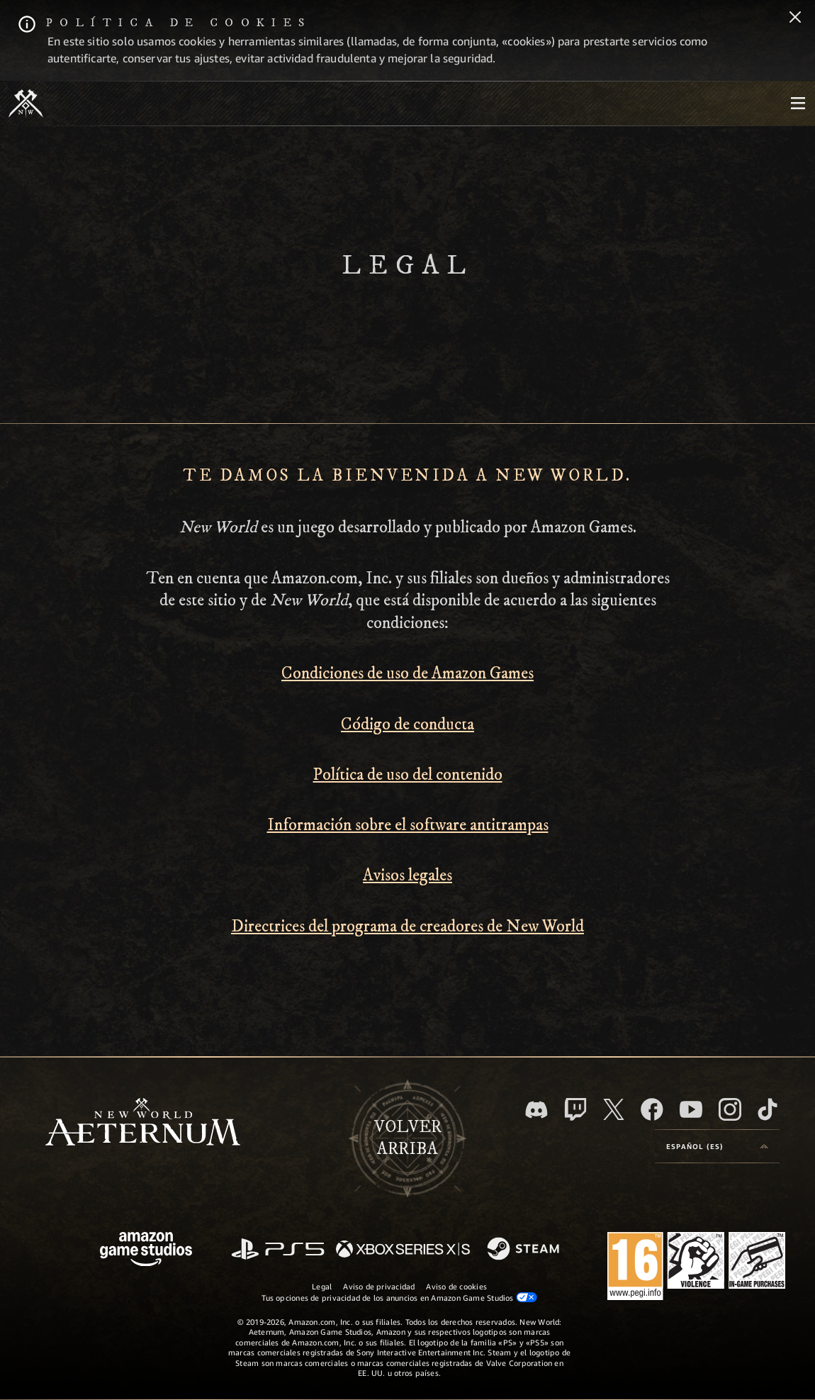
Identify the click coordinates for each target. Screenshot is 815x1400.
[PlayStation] (277, 1250)
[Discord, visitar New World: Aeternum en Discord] (536, 1110)
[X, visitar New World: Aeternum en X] (613, 1109)
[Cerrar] (795, 18)
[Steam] (525, 1249)
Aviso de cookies (456, 1286)
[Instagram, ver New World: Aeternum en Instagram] (730, 1109)
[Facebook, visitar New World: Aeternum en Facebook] (652, 1109)
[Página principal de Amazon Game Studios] (146, 1251)
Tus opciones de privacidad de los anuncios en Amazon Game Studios (399, 1297)
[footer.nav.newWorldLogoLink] (142, 1123)
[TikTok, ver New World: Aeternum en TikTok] (767, 1109)
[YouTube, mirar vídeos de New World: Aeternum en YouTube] (691, 1109)
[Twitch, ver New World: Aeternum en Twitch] (575, 1109)
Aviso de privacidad (379, 1286)
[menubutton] (798, 103)
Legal (322, 1286)
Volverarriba (408, 1138)
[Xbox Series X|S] (403, 1250)
